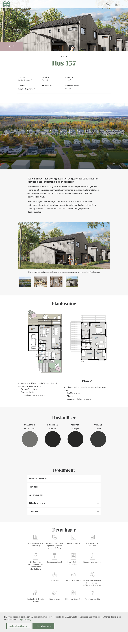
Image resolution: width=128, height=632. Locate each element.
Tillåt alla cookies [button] (43, 626)
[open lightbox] (24, 281)
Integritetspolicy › (24, 619)
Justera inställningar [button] (18, 626)
